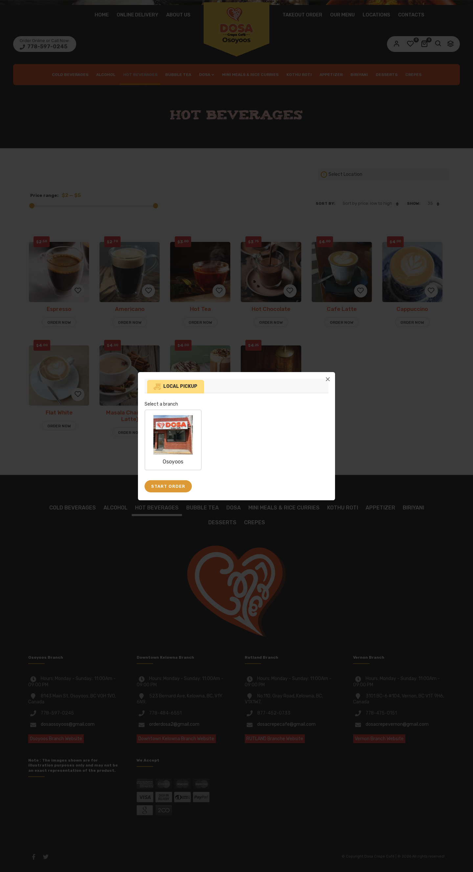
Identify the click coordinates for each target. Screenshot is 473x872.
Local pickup (180, 386)
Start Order (168, 486)
